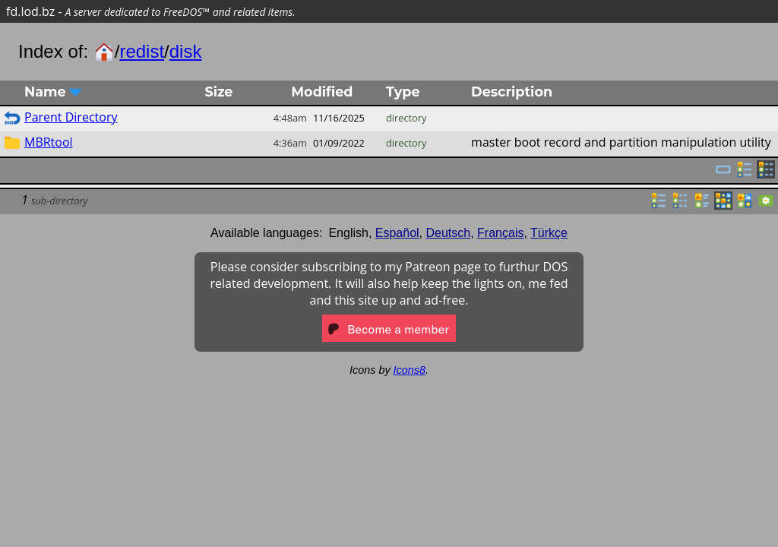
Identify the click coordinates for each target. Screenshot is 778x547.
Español (397, 232)
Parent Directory (70, 117)
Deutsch (448, 232)
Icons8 (409, 370)
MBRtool (48, 142)
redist (141, 51)
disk (185, 51)
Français (500, 232)
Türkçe (549, 232)
